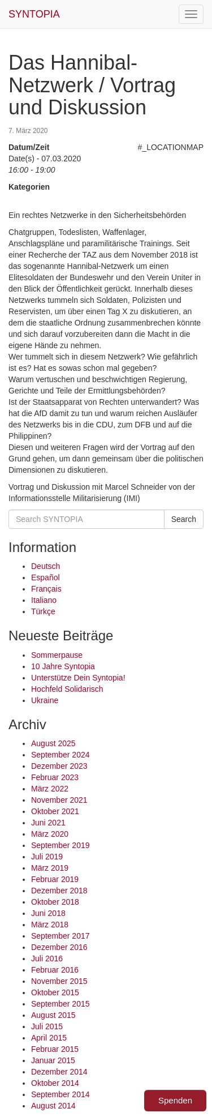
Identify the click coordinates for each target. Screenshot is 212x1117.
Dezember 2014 (59, 1071)
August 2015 (53, 1015)
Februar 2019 (55, 879)
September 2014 (60, 1094)
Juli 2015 (47, 1026)
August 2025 (53, 743)
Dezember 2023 (59, 766)
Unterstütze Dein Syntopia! (78, 677)
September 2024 (60, 754)
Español (45, 577)
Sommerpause (57, 655)
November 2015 (59, 981)
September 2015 (60, 1003)
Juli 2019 (47, 856)
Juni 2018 (48, 913)
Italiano (44, 600)
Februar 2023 (55, 777)
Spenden (175, 1100)
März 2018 (49, 924)
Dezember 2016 (59, 947)
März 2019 (49, 867)
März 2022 (49, 788)
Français (46, 588)
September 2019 (60, 845)
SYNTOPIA (34, 14)
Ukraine (44, 700)
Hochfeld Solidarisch (67, 689)
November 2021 (59, 799)
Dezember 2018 (59, 890)
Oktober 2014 (55, 1083)
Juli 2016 (47, 958)
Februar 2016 (55, 969)
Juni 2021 (48, 822)
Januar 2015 (53, 1060)
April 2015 (49, 1037)
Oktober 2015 (55, 992)
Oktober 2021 (55, 811)
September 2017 (60, 935)
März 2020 (49, 833)
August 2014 (53, 1105)
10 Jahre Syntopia (63, 666)
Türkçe (43, 611)
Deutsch (45, 566)
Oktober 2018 (55, 901)
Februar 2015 (55, 1049)
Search (183, 519)
